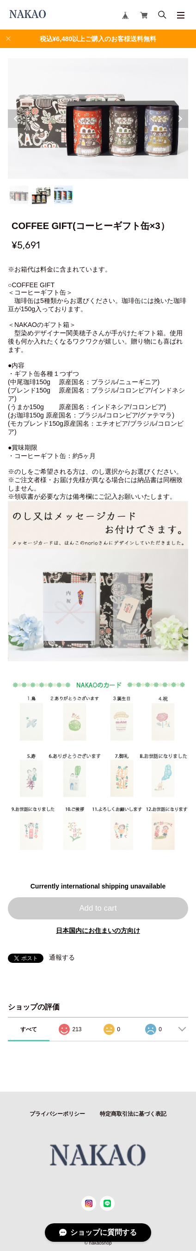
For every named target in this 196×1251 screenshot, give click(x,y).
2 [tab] (41, 195)
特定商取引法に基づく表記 (133, 1114)
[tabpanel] (98, 118)
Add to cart (97, 908)
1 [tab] (19, 195)
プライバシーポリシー (57, 1114)
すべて (28, 1029)
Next (179, 118)
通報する (62, 957)
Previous (17, 118)
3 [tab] (63, 195)
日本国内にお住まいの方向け (98, 930)
